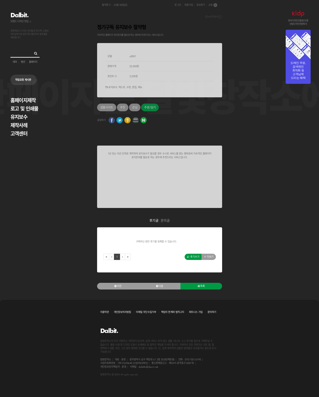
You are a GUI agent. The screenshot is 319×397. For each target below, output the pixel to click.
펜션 (23, 61)
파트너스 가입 (196, 312)
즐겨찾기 (106, 4)
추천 (122, 107)
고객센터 (18, 134)
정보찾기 (200, 4)
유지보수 (18, 117)
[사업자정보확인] (140, 363)
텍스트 (122, 87)
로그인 (177, 4)
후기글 (153, 221)
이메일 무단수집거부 (146, 312)
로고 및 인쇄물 (24, 109)
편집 (134, 87)
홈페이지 (33, 61)
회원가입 (188, 4)
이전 (117, 286)
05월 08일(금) (120, 4)
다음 (159, 286)
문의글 (165, 221)
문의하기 (212, 312)
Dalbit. (19, 15)
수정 (128, 87)
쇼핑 (212, 5)
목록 (201, 286)
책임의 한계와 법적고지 (172, 312)
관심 (134, 107)
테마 (15, 61)
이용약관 (104, 312)
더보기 (208, 256)
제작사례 (18, 125)
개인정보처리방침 (122, 312)
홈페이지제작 (23, 100)
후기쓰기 (193, 256)
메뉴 (140, 87)
